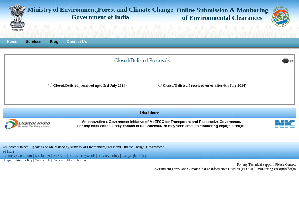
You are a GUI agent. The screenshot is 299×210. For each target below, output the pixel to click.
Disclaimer (42, 156)
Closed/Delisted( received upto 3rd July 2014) (89, 85)
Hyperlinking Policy (18, 160)
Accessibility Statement (70, 160)
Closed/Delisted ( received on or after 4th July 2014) (204, 85)
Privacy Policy (109, 156)
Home (12, 41)
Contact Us (77, 41)
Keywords (88, 156)
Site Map (59, 156)
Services (33, 41)
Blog (54, 41)
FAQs (73, 156)
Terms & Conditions (19, 156)
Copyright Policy (134, 156)
